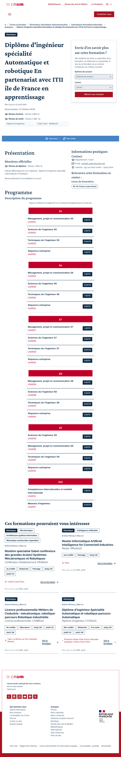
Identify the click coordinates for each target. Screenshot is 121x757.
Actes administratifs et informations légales (58, 746)
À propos (55, 707)
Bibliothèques (57, 727)
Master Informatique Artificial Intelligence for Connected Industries (87, 542)
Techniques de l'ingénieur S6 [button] (43, 294)
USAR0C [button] (32, 406)
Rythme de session (83, 72)
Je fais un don (16, 721)
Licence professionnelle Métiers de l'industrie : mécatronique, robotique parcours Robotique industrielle (30, 613)
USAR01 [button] (32, 222)
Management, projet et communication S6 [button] (50, 272)
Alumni (13, 718)
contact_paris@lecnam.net (93, 163)
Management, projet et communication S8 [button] (50, 381)
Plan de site (56, 735)
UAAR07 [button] (32, 507)
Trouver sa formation (17, 25)
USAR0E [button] (32, 449)
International (56, 729)
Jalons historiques (18, 709)
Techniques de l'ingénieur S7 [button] (43, 348)
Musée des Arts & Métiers (62, 724)
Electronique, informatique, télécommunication (49, 25)
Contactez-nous (104, 14)
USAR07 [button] (32, 330)
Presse (54, 709)
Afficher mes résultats (94, 94)
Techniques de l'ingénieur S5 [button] (43, 240)
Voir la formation (47, 582)
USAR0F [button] (32, 460)
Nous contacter (57, 715)
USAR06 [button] (32, 298)
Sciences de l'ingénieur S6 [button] (42, 283)
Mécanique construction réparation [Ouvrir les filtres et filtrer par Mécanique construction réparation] (22, 540)
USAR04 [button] (32, 276)
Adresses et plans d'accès (62, 718)
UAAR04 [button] (32, 417)
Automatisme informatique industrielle (86, 25)
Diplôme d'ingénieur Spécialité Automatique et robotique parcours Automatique (86, 613)
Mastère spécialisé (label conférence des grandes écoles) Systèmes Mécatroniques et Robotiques (30, 554)
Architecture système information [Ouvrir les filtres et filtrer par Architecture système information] (21, 535)
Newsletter (106, 746)
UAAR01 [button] (32, 254)
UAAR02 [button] (32, 308)
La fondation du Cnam (19, 715)
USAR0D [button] (32, 438)
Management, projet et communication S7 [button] (50, 327)
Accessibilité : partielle (89, 746)
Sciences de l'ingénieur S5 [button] (42, 229)
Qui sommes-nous (18, 707)
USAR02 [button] (32, 233)
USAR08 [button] (32, 341)
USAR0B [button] (32, 395)
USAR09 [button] (32, 352)
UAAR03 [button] (32, 362)
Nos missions (15, 712)
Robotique (9, 27)
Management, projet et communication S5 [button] (50, 218)
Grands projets (16, 724)
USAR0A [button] (32, 384)
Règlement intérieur (28, 746)
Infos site (13, 746)
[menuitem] (54, 4)
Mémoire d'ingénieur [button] (39, 503)
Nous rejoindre (57, 712)
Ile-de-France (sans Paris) (85, 186)
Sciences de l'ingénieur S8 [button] (42, 391)
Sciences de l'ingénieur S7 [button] (42, 337)
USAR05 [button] (32, 287)
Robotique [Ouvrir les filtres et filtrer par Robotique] (11, 34)
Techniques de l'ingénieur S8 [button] (43, 402)
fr (5, 25)
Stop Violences (57, 732)
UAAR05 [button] (32, 471)
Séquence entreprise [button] (39, 251)
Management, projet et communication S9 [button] (50, 446)
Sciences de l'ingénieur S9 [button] (42, 435)
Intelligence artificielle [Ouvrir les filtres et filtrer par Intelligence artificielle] (87, 530)
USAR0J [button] (32, 496)
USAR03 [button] (32, 243)
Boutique (55, 721)
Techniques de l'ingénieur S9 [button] (43, 456)
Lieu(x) (78, 82)
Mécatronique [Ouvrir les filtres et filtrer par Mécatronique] (26, 530)
